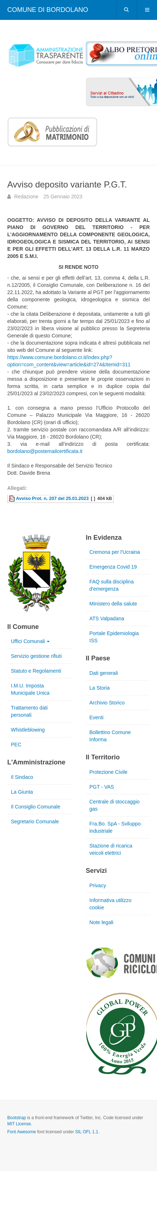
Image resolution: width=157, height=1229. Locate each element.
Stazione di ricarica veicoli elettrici (111, 849)
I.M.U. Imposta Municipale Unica (30, 689)
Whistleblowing (28, 730)
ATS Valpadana (107, 618)
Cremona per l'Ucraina (115, 552)
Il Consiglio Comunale (35, 807)
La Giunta (22, 792)
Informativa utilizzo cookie (111, 903)
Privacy (98, 885)
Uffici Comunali (30, 641)
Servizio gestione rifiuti (36, 656)
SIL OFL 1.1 (86, 1131)
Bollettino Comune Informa (110, 735)
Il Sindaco (22, 777)
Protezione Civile (109, 772)
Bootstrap (16, 1117)
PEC (16, 744)
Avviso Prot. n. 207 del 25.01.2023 (52, 498)
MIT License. (19, 1123)
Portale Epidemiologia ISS (114, 636)
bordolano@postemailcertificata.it (44, 451)
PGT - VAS (102, 787)
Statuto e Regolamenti (36, 671)
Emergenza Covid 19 (113, 567)
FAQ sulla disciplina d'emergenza (112, 585)
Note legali (101, 922)
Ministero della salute (113, 604)
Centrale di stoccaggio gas (115, 805)
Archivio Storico (107, 703)
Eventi (97, 717)
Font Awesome (21, 1131)
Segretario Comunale (35, 821)
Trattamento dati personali (29, 711)
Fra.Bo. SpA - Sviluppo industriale (115, 827)
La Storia (100, 688)
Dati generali (104, 673)
